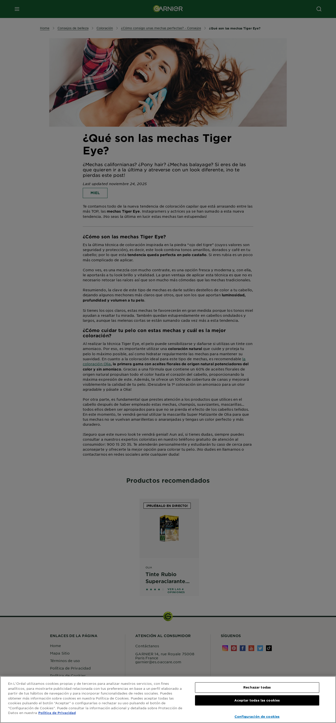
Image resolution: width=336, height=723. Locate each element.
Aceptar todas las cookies (257, 700)
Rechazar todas (257, 687)
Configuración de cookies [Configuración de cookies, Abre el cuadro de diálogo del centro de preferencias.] (257, 717)
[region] (168, 699)
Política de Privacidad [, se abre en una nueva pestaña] (57, 713)
